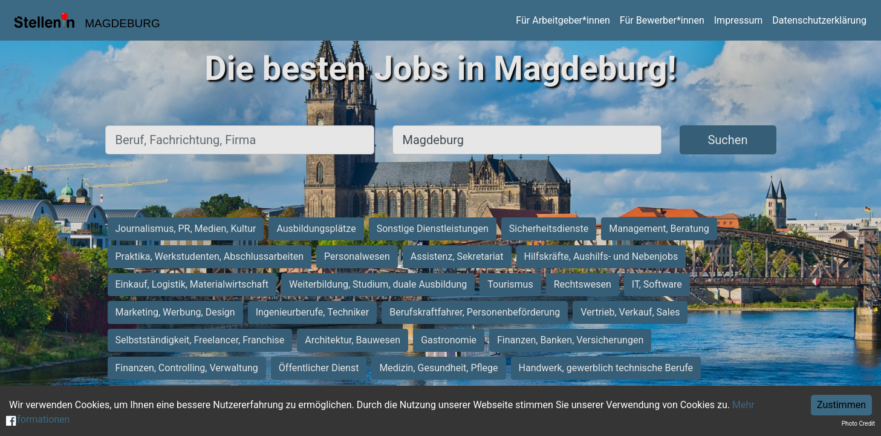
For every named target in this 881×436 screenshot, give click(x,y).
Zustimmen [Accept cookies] (841, 405)
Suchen (727, 140)
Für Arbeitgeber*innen (563, 20)
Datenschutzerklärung (819, 20)
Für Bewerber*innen (662, 20)
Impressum (738, 20)
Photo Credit (858, 423)
